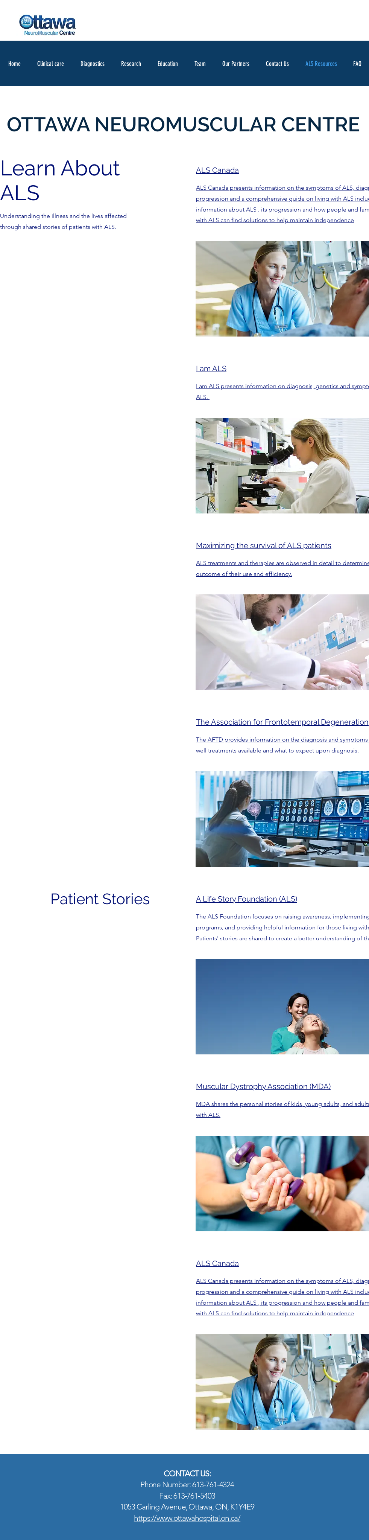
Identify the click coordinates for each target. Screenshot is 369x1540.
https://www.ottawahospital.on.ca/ (187, 1518)
